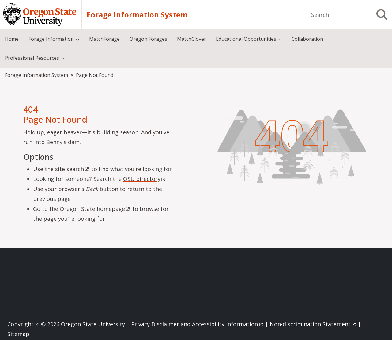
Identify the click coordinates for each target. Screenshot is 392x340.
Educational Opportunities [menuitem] (246, 39)
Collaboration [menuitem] (307, 39)
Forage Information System (137, 14)
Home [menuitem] (12, 39)
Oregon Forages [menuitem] (148, 39)
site (72, 169)
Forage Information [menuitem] (51, 39)
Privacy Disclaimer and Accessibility (197, 324)
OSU (144, 178)
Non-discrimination (313, 324)
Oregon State (95, 208)
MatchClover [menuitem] (191, 39)
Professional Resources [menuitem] (32, 58)
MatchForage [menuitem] (104, 39)
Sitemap (18, 334)
